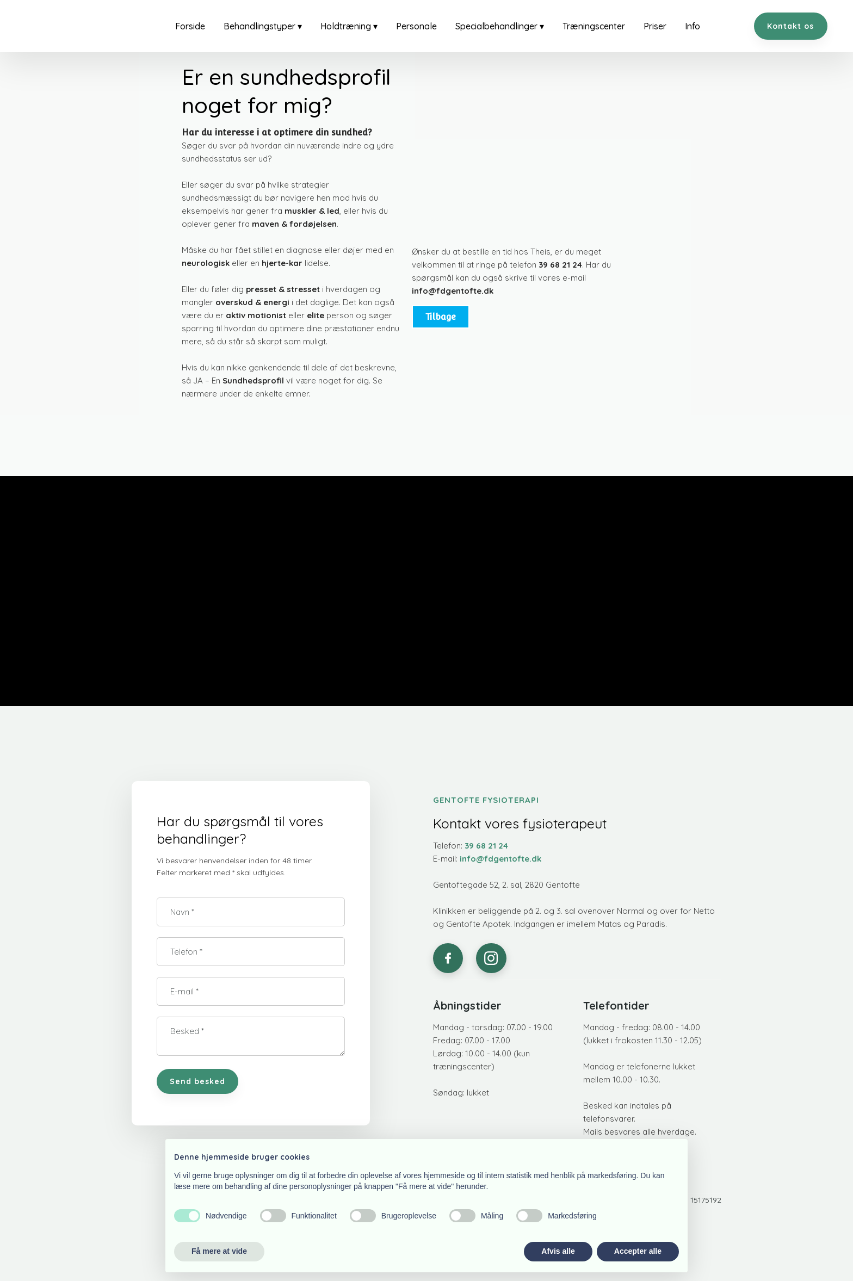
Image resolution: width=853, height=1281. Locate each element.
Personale (416, 26)
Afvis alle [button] (557, 1251)
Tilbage (440, 317)
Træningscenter (594, 26)
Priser (655, 26)
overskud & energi (252, 302)
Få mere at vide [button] (219, 1251)
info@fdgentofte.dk (452, 291)
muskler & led (312, 211)
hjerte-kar (282, 263)
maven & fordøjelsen (294, 224)
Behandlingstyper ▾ (263, 26)
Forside (190, 26)
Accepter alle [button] (638, 1251)
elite (315, 315)
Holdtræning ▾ (349, 26)
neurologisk (206, 263)
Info (692, 26)
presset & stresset (283, 289)
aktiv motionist (256, 315)
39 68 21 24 (560, 264)
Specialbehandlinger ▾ (499, 26)
